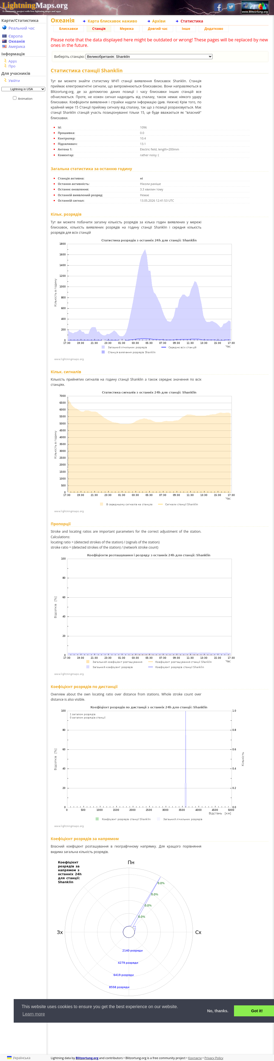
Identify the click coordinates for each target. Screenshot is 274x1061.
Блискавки (68, 28)
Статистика (192, 21)
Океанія (16, 41)
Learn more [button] (33, 1014)
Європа (15, 36)
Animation (26, 98)
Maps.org (35, 5)
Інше (186, 28)
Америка (16, 46)
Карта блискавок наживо (112, 21)
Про (11, 66)
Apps (12, 61)
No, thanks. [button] (218, 1011)
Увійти (14, 80)
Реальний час (21, 28)
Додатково (213, 28)
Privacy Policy (213, 1058)
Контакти (195, 1058)
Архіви (158, 21)
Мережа (127, 28)
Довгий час (158, 28)
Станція (99, 28)
